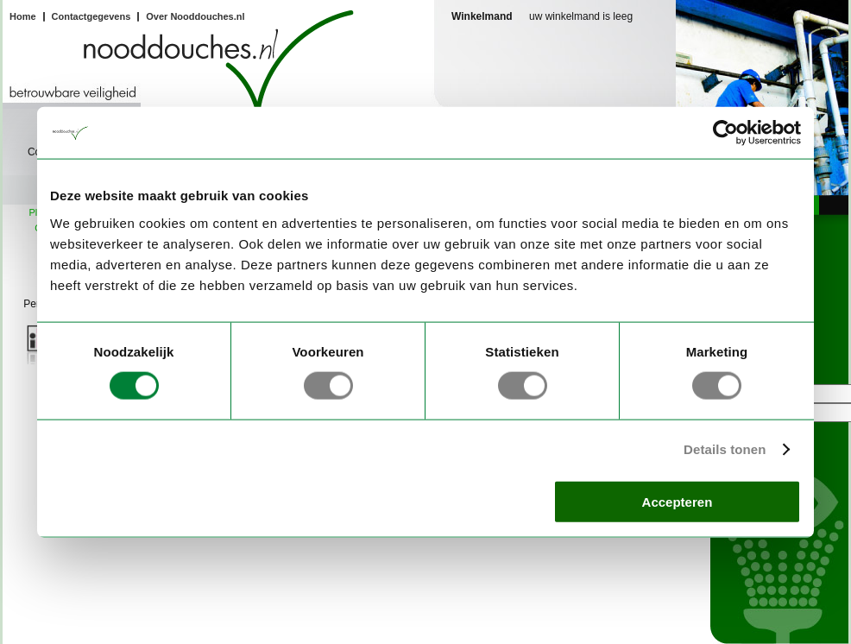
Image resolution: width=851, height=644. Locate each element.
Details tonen (725, 449)
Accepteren (677, 501)
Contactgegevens (91, 16)
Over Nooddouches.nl (195, 16)
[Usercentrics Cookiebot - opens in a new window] (725, 133)
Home (22, 16)
